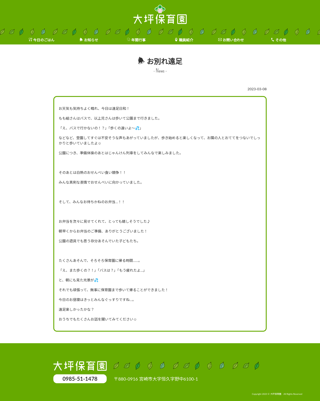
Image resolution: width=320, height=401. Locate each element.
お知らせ (91, 40)
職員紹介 (186, 40)
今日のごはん (43, 40)
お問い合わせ (233, 40)
